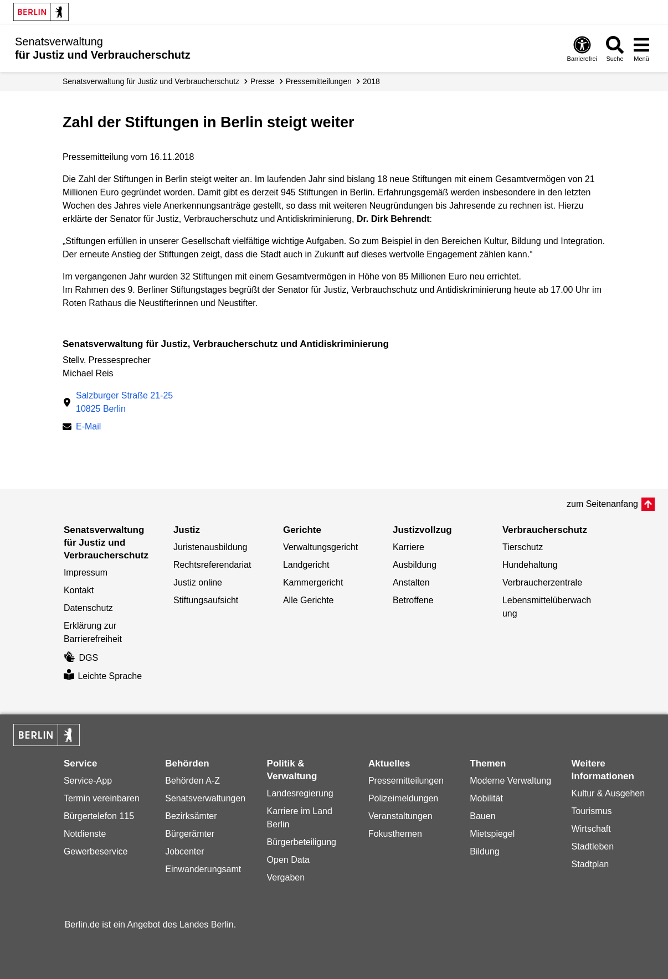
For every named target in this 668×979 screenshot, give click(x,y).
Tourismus (592, 811)
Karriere (408, 547)
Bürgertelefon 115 (99, 816)
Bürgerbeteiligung (301, 842)
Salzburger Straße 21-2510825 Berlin (124, 402)
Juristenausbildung (210, 547)
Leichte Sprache (103, 676)
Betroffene (413, 600)
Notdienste (85, 833)
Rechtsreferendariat (212, 564)
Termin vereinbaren (102, 798)
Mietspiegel (492, 833)
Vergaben (286, 877)
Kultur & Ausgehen (608, 793)
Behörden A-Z (192, 780)
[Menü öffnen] (641, 48)
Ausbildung (414, 564)
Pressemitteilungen (406, 780)
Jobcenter (184, 851)
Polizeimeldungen (403, 798)
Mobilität (486, 798)
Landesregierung (300, 793)
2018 (371, 81)
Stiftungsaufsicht (205, 600)
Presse (262, 81)
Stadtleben (593, 846)
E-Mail (88, 426)
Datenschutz (88, 608)
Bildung (484, 851)
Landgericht (306, 564)
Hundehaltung (530, 564)
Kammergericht (313, 582)
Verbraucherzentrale (542, 582)
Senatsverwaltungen (205, 798)
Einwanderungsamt (203, 869)
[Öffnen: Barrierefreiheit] (582, 48)
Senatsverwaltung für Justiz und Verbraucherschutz (151, 81)
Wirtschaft (591, 828)
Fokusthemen (395, 833)
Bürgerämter (189, 833)
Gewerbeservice (96, 851)
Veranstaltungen (400, 816)
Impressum (85, 572)
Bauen (482, 816)
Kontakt (79, 590)
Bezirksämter (191, 816)
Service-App (88, 780)
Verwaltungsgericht (320, 547)
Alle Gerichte (308, 600)
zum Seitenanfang (602, 504)
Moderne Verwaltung (510, 780)
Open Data (288, 859)
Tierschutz (522, 547)
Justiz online (197, 582)
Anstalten (411, 582)
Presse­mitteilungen (319, 81)
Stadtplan (590, 864)
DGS (81, 657)
